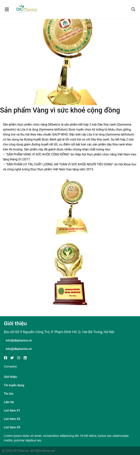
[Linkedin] (25, 357)
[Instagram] (18, 357)
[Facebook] (5, 357)
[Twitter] (12, 357)
